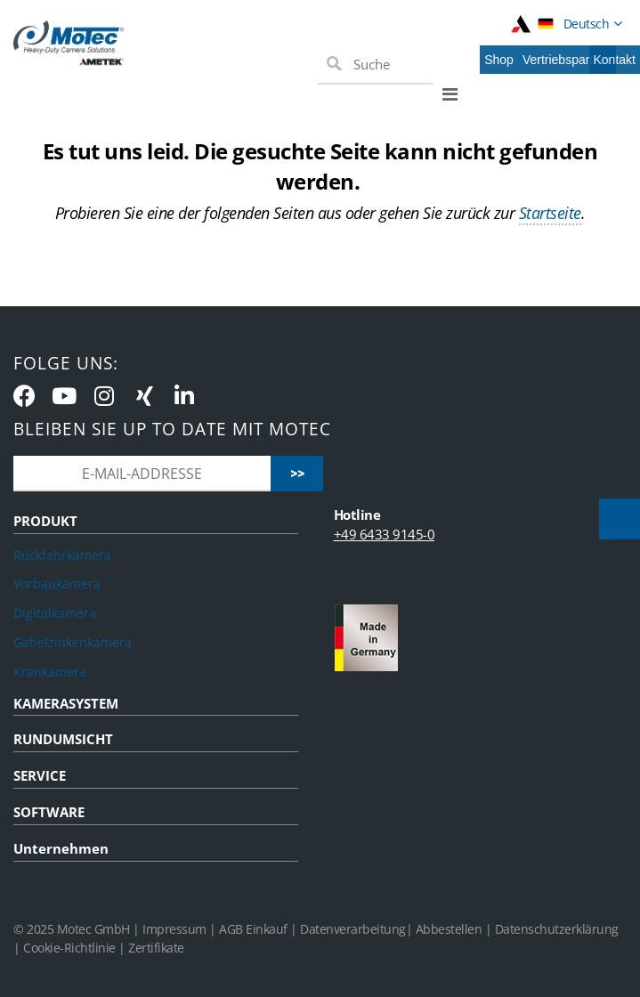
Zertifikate (156, 947)
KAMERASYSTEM (65, 703)
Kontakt (615, 60)
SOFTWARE (49, 812)
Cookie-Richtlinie (69, 947)
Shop (499, 60)
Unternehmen (61, 848)
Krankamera (49, 671)
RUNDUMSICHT (63, 739)
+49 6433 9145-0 (384, 534)
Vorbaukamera (57, 583)
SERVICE (39, 775)
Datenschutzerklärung (557, 928)
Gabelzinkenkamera (72, 642)
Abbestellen (449, 928)
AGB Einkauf (254, 928)
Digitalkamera (54, 612)
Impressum (174, 928)
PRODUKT (45, 521)
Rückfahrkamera (62, 555)
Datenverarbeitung (353, 928)
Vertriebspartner (567, 60)
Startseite (550, 212)
